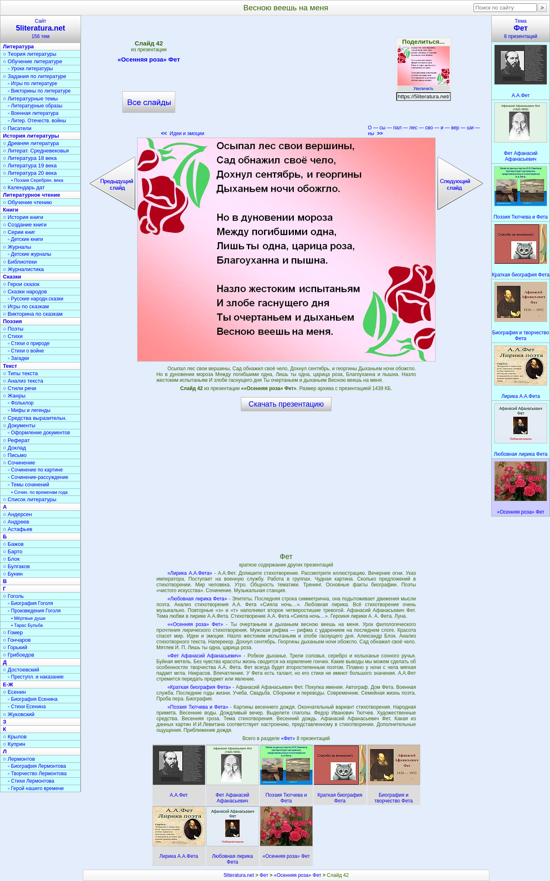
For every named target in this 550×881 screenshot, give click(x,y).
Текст (10, 366)
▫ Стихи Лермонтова (31, 781)
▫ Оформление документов (39, 433)
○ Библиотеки (20, 262)
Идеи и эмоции (182, 133)
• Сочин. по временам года (39, 492)
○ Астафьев (17, 529)
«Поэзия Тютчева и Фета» (197, 707)
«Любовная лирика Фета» (197, 599)
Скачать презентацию (286, 404)
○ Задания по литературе (34, 76)
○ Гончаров (17, 640)
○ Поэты (13, 329)
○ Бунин (13, 574)
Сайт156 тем (40, 28)
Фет (264, 875)
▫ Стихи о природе (29, 343)
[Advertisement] (286, 78)
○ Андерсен (17, 514)
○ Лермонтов (19, 759)
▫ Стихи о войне (26, 351)
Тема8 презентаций (521, 28)
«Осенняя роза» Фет (149, 61)
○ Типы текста (20, 373)
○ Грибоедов (18, 655)
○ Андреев (16, 522)
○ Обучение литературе (32, 61)
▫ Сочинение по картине (35, 470)
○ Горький (15, 647)
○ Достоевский (21, 670)
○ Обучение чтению (27, 202)
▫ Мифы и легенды (29, 410)
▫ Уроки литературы (30, 68)
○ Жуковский (18, 714)
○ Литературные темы (30, 98)
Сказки (12, 277)
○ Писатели (17, 128)
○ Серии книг (19, 232)
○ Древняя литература (31, 143)
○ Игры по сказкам (26, 306)
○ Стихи (13, 336)
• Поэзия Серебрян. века (37, 180)
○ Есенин (14, 692)
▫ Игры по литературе (32, 83)
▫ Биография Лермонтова (37, 766)
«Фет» (289, 738)
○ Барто (12, 551)
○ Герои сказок (21, 284)
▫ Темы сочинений (28, 485)
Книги (10, 210)
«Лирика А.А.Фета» (189, 573)
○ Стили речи (19, 388)
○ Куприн (14, 744)
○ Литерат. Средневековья (36, 151)
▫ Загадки (18, 358)
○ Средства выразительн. (35, 418)
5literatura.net (239, 875)
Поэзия (12, 321)
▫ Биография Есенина (32, 699)
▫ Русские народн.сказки (35, 299)
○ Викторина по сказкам (32, 314)
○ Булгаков (16, 566)
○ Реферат (16, 440)
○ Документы (19, 425)
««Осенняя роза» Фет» (195, 624)
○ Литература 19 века (30, 165)
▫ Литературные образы (35, 106)
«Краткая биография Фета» (199, 687)
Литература (18, 46)
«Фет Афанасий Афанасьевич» (204, 656)
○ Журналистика (23, 269)
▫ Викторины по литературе (39, 91)
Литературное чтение (31, 195)
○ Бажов (13, 544)
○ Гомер (13, 632)
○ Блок (11, 559)
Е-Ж (8, 684)
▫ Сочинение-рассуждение (38, 477)
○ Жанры (14, 396)
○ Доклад (14, 448)
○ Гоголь (13, 596)
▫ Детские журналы (29, 254)
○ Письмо (15, 455)
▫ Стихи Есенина (27, 707)
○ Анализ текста (23, 381)
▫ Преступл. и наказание (36, 677)
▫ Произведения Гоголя (34, 611)
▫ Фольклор (20, 403)
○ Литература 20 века (30, 173)
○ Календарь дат (24, 187)
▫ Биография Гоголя (30, 603)
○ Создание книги (25, 224)
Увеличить (424, 86)
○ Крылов (14, 736)
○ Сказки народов (25, 291)
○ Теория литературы (29, 54)
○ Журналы (17, 247)
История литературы (31, 136)
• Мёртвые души (28, 618)
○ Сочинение (19, 463)
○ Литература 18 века (30, 158)
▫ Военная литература (33, 113)
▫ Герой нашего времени (36, 788)
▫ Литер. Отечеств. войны (37, 121)
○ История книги (23, 217)
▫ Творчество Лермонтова (37, 773)
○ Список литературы (29, 499)
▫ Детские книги (25, 239)
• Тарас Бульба (27, 625)
